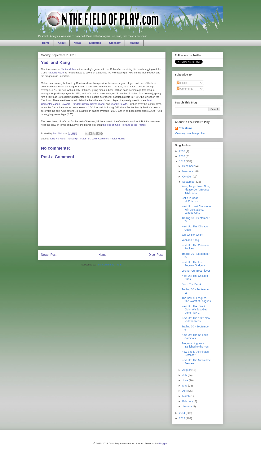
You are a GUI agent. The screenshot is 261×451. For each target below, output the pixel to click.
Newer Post (48, 254)
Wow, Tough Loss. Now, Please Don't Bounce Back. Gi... (196, 189)
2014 (182, 412)
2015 (182, 161)
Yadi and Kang (190, 240)
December (188, 166)
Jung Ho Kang (57, 138)
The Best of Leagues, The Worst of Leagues (196, 299)
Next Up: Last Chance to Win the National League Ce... (196, 209)
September (189, 181)
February (188, 401)
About (61, 42)
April (185, 390)
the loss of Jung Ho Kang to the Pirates (124, 124)
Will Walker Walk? (192, 234)
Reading (134, 42)
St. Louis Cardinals (98, 138)
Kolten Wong (97, 104)
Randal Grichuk (80, 104)
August (186, 369)
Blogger (162, 443)
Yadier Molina (68, 69)
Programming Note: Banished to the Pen (195, 345)
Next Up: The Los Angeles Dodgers (193, 264)
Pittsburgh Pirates (76, 138)
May (185, 385)
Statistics (95, 42)
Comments (185, 88)
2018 (182, 151)
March (186, 396)
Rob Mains (185, 128)
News (77, 42)
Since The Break (191, 284)
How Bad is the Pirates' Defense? (195, 353)
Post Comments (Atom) (109, 264)
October (187, 176)
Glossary (115, 42)
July (185, 375)
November (188, 171)
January (187, 406)
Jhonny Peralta (119, 104)
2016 (182, 156)
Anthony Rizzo (56, 72)
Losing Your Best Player (196, 270)
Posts (182, 82)
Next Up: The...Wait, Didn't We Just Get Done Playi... (194, 309)
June (185, 380)
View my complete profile (190, 133)
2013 (182, 418)
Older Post (155, 254)
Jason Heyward (61, 104)
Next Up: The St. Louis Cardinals (195, 336)
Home (46, 42)
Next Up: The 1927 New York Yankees (196, 320)
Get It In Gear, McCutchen (190, 199)
